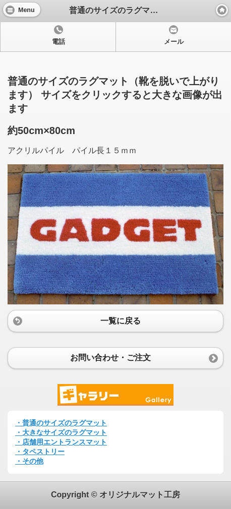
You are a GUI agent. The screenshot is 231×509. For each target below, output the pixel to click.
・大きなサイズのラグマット (61, 432)
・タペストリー (40, 452)
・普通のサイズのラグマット (61, 423)
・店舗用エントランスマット (61, 442)
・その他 (29, 461)
